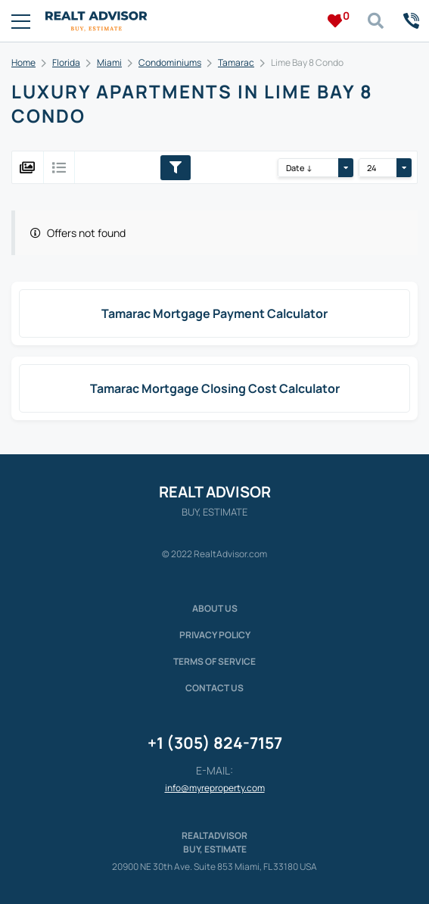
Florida (66, 62)
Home (23, 62)
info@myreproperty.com (215, 787)
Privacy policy (214, 634)
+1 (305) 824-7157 (215, 742)
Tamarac (236, 62)
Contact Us (214, 687)
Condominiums (169, 62)
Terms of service (214, 661)
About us (215, 608)
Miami (109, 62)
